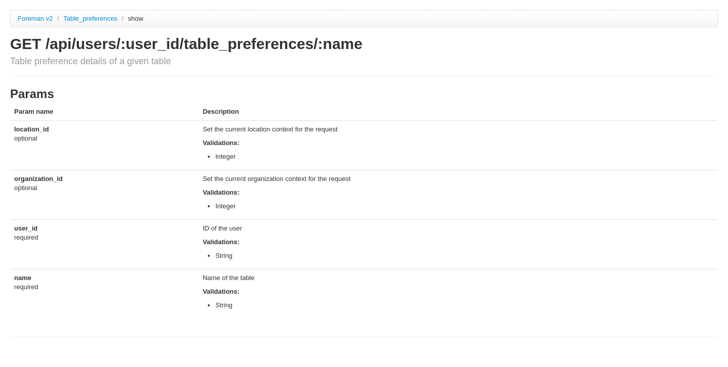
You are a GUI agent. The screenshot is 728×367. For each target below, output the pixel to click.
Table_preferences (91, 18)
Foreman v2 (35, 18)
